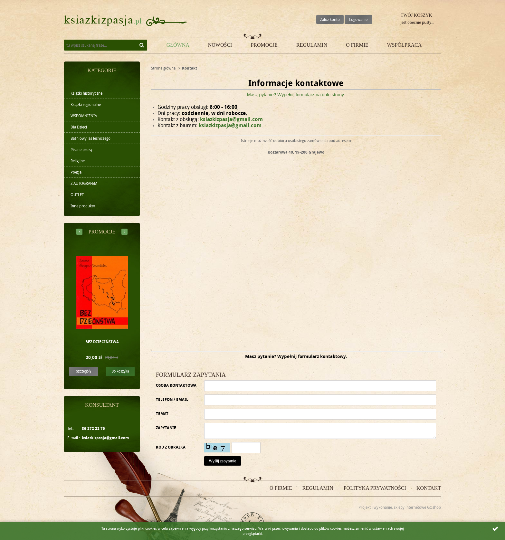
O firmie (357, 45)
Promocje (264, 45)
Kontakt (428, 488)
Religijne (78, 160)
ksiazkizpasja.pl (102, 20)
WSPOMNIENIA (84, 115)
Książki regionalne (86, 104)
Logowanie (358, 19)
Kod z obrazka (171, 447)
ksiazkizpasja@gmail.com (105, 438)
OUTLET (77, 194)
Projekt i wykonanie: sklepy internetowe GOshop (399, 507)
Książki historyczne (86, 93)
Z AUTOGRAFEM (84, 183)
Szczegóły (83, 371)
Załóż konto (330, 19)
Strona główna (163, 68)
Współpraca (404, 45)
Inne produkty (83, 205)
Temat (162, 413)
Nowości (220, 45)
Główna (178, 45)
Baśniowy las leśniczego (90, 138)
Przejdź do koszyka (389, 20)
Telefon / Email (172, 399)
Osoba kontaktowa (176, 385)
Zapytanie (166, 428)
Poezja (76, 172)
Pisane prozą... (83, 149)
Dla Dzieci (79, 126)
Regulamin (311, 45)
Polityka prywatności (375, 488)
